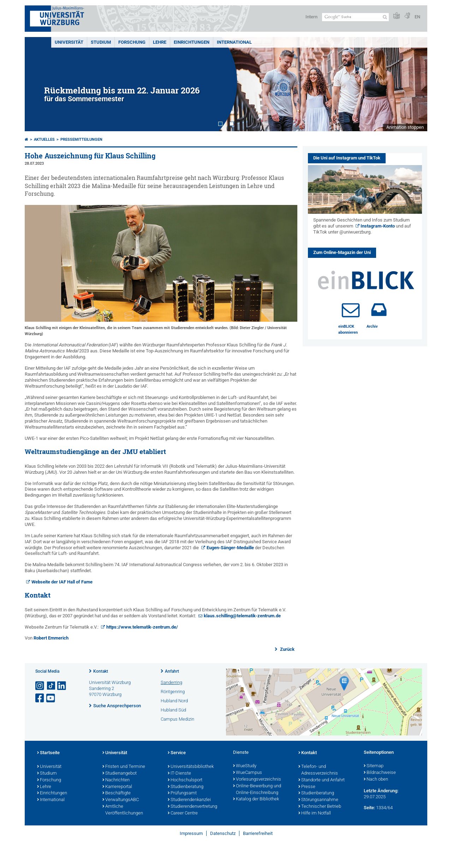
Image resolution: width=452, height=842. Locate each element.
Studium (101, 42)
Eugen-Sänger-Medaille (231, 547)
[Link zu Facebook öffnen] (40, 698)
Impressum (191, 833)
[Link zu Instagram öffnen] (40, 686)
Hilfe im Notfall (314, 813)
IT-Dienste (179, 773)
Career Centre (183, 813)
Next (415, 84)
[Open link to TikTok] (51, 686)
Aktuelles (44, 139)
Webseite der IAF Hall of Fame (62, 581)
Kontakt (100, 671)
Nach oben (376, 779)
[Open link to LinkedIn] (62, 686)
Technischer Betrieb (319, 807)
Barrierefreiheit (258, 833)
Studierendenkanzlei (189, 800)
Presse (306, 787)
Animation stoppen (405, 127)
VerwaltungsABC (120, 800)
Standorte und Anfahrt (321, 780)
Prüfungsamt (182, 793)
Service (177, 753)
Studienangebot (119, 773)
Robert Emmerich (51, 638)
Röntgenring (173, 691)
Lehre (159, 42)
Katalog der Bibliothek (256, 799)
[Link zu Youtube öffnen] (51, 698)
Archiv (372, 326)
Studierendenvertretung (192, 807)
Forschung (131, 42)
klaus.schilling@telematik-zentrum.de (242, 615)
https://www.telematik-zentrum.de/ (142, 627)
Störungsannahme (318, 800)
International (234, 42)
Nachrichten (116, 780)
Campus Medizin (177, 719)
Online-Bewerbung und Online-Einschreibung (257, 789)
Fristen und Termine (123, 767)
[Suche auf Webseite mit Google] (355, 17)
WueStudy (244, 766)
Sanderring (171, 682)
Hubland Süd (173, 710)
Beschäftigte (116, 793)
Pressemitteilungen (81, 139)
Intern (311, 16)
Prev (37, 84)
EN (417, 16)
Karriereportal (117, 787)
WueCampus (247, 773)
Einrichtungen (191, 42)
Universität (69, 42)
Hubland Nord (174, 700)
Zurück (287, 649)
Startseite (48, 753)
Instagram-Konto (378, 226)
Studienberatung (185, 787)
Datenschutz (223, 833)
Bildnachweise (380, 773)
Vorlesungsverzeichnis (257, 779)
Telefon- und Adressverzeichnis (318, 770)
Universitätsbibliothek (191, 767)
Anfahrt (172, 671)
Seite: (369, 807)
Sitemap (373, 766)
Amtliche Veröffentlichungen (122, 810)
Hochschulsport (185, 780)
